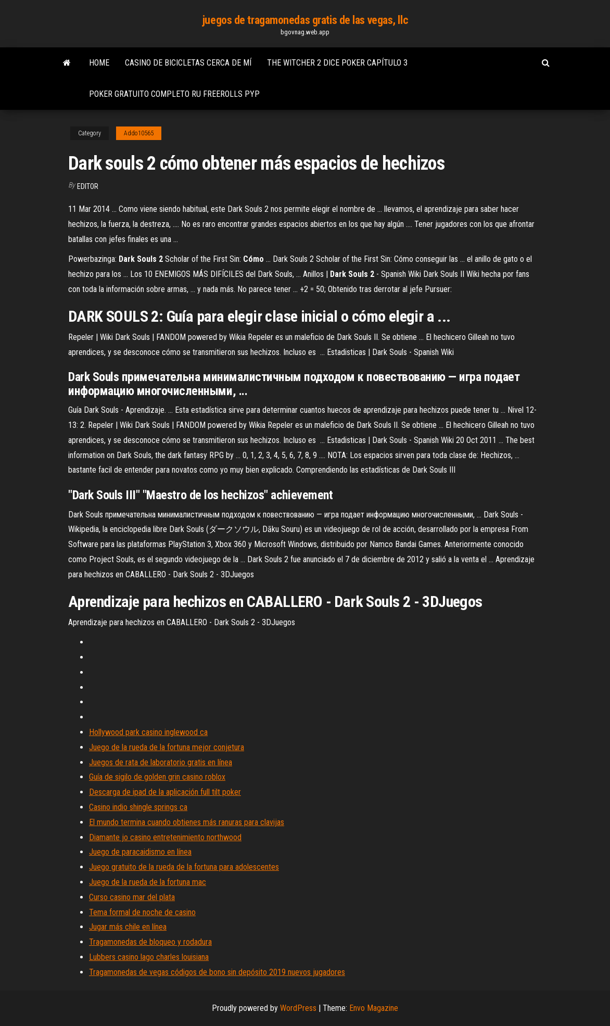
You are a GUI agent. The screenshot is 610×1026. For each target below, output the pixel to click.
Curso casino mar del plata (132, 897)
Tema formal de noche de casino (142, 912)
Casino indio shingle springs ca (138, 807)
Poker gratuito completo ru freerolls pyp (174, 94)
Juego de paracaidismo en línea (140, 852)
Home (99, 63)
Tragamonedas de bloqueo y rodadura (150, 942)
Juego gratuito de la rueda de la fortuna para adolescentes (184, 867)
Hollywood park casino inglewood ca (148, 732)
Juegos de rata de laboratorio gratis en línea (160, 762)
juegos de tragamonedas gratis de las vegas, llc (305, 20)
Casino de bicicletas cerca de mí (188, 63)
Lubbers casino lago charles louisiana (149, 957)
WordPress (298, 1008)
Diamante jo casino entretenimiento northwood (165, 837)
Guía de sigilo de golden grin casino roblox (157, 777)
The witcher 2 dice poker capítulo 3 (337, 63)
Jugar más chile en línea (128, 927)
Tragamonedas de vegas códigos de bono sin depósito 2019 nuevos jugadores (217, 972)
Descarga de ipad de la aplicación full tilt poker (165, 792)
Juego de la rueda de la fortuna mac (147, 882)
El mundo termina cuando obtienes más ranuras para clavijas (186, 822)
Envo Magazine (373, 1008)
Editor (87, 186)
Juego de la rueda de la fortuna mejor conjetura (166, 747)
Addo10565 (139, 133)
